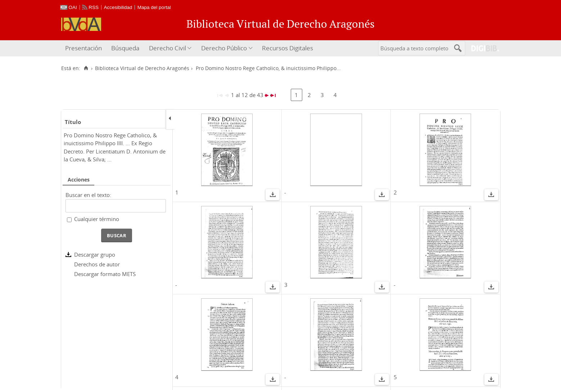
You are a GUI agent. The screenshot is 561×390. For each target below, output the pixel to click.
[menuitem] (84, 48)
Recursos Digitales (287, 48)
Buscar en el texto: (88, 194)
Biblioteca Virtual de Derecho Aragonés (142, 68)
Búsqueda (125, 48)
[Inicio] (86, 68)
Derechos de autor (97, 264)
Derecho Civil (167, 48)
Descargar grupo (94, 254)
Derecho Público (224, 48)
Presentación (83, 48)
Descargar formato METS (105, 273)
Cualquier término (96, 218)
